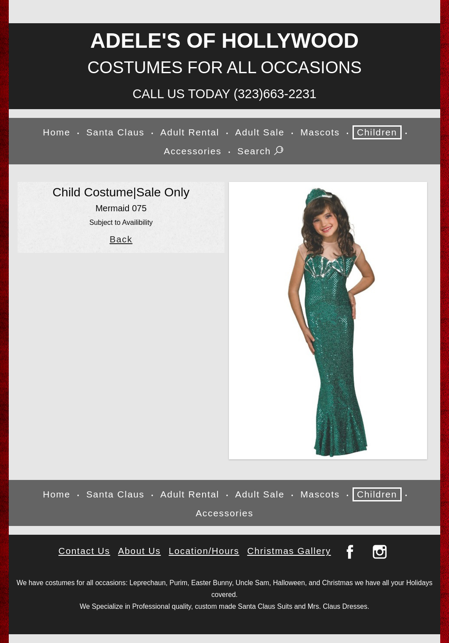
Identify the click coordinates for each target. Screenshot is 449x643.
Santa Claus (115, 132)
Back (121, 239)
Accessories (193, 151)
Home (57, 132)
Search (261, 151)
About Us (139, 551)
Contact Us (84, 551)
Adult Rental (190, 132)
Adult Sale (260, 132)
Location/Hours (204, 551)
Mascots (320, 132)
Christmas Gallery (289, 551)
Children (377, 132)
